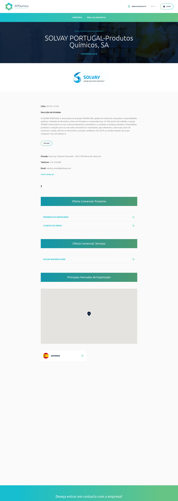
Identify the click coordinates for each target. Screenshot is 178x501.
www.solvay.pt (47, 174)
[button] (89, 314)
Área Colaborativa (96, 17)
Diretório (77, 17)
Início (77, 31)
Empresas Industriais (95, 31)
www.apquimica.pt (139, 6)
